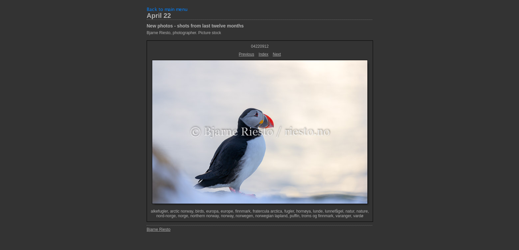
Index (263, 54)
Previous (246, 54)
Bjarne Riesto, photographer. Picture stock (184, 32)
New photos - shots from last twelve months (195, 25)
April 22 (159, 15)
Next (277, 54)
